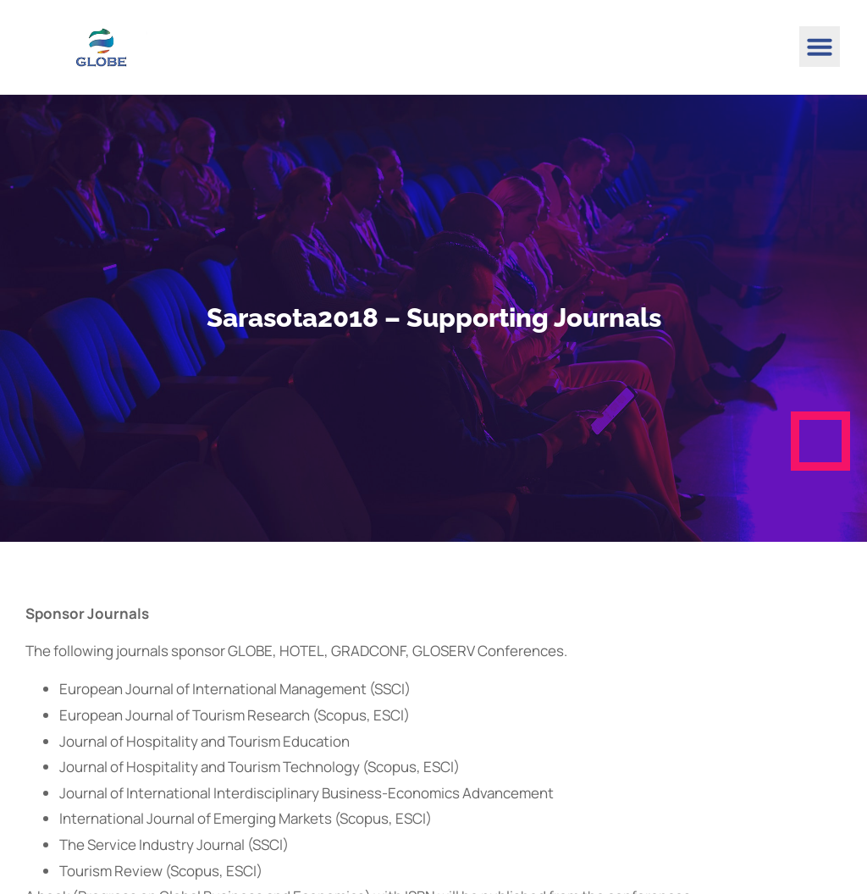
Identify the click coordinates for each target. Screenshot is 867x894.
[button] (819, 46)
